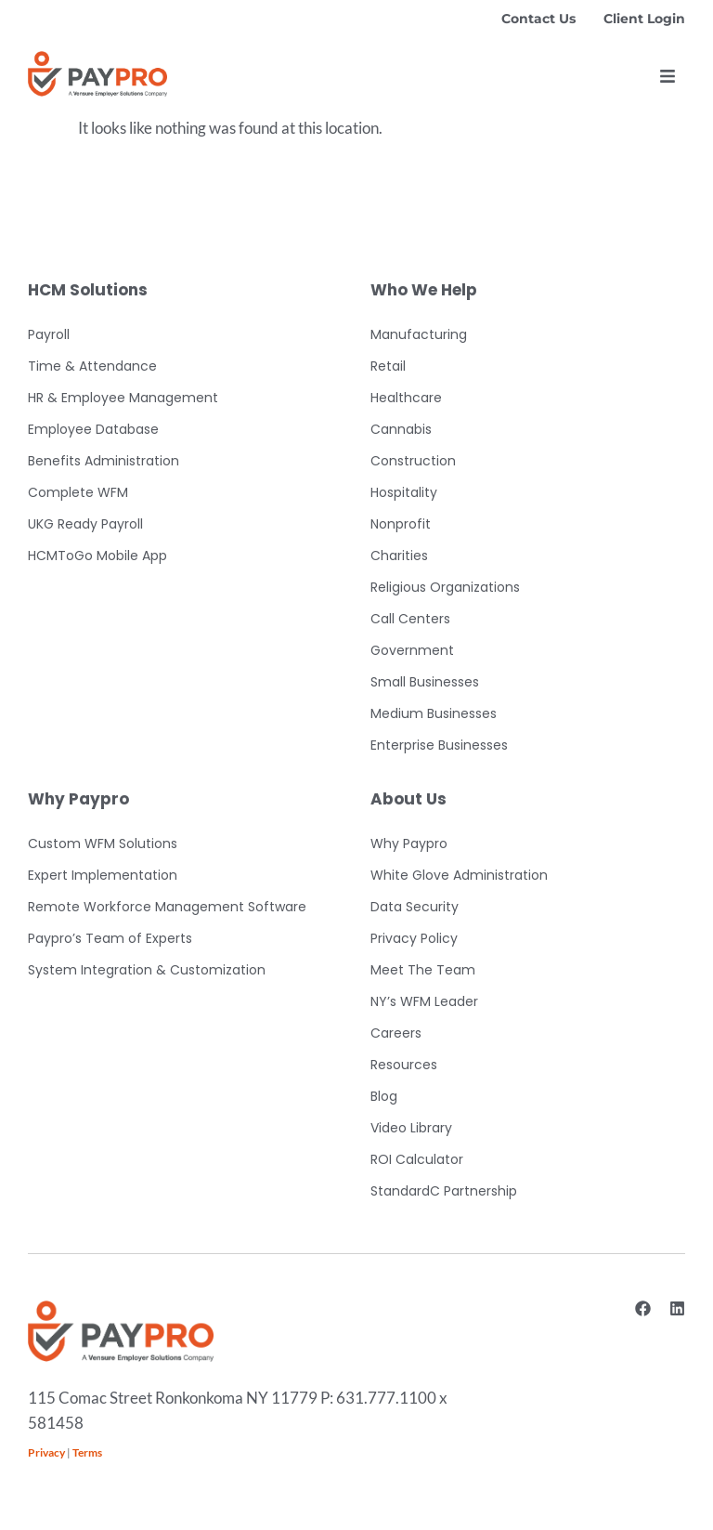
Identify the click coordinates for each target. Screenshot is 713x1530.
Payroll (49, 334)
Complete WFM (78, 492)
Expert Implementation (102, 875)
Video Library (411, 1127)
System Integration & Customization (147, 970)
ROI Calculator (416, 1159)
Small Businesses (424, 682)
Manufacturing (418, 334)
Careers (395, 1033)
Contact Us (538, 18)
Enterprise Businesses (439, 745)
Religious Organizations (445, 587)
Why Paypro (408, 843)
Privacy (46, 1452)
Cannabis (401, 429)
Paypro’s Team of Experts (110, 938)
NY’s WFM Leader (424, 1001)
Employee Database (93, 429)
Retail (388, 366)
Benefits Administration (103, 460)
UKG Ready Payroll (85, 524)
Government (412, 650)
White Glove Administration (459, 875)
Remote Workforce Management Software (167, 906)
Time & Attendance (92, 366)
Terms (87, 1452)
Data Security (414, 906)
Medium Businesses (433, 713)
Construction (413, 460)
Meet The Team (422, 970)
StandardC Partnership (443, 1191)
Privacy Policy (414, 938)
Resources (403, 1064)
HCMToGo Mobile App (97, 555)
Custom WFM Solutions (102, 843)
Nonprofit (400, 524)
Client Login (644, 18)
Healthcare (406, 397)
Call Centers (410, 618)
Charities (399, 555)
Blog (383, 1096)
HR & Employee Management (123, 397)
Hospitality (403, 492)
